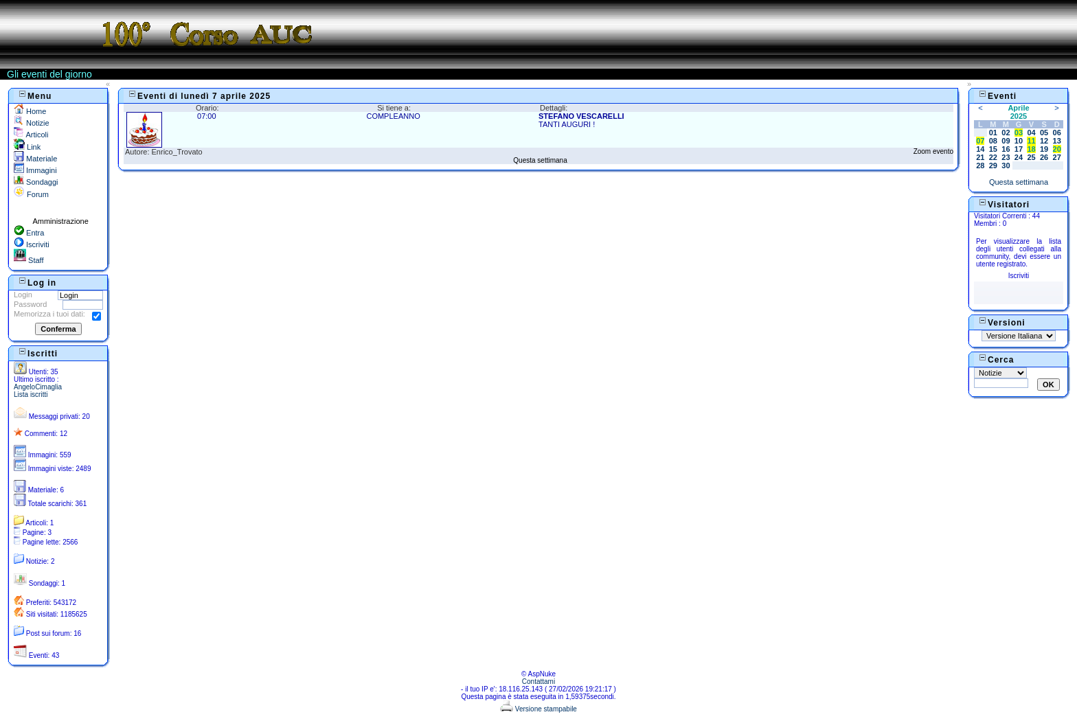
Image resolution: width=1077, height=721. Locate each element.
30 (1005, 165)
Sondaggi (36, 182)
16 (1005, 149)
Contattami (538, 681)
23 (1005, 157)
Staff (28, 260)
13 (1057, 141)
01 (993, 132)
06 (1057, 132)
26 (1044, 157)
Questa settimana (540, 160)
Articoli (31, 134)
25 (1031, 157)
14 (980, 149)
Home (30, 111)
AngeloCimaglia (38, 387)
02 (1005, 132)
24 (1018, 157)
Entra (29, 233)
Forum (31, 194)
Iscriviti (31, 244)
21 (980, 157)
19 (1044, 149)
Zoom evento (933, 151)
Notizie (31, 123)
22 (993, 157)
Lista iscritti (30, 394)
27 (1057, 157)
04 (1031, 132)
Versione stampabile (538, 709)
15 (993, 149)
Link (27, 147)
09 (1005, 141)
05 (1044, 132)
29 (993, 165)
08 (993, 141)
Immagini (35, 170)
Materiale (35, 158)
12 (1044, 141)
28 (980, 165)
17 (1018, 149)
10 (1018, 141)
